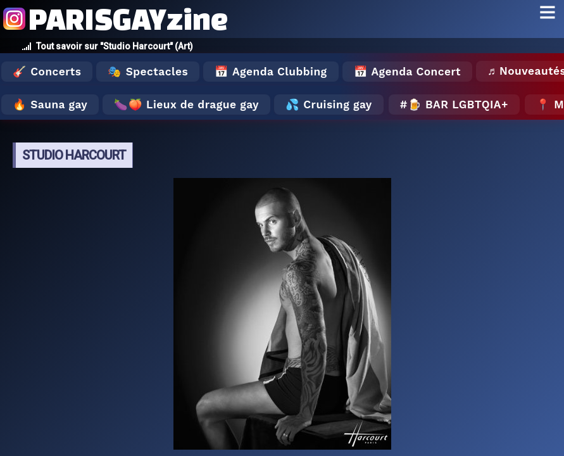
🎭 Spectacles (148, 71)
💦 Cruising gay (328, 104)
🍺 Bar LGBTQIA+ (458, 104)
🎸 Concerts (47, 71)
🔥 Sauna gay (50, 104)
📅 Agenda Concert (407, 71)
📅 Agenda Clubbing (271, 71)
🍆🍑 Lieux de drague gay (186, 104)
